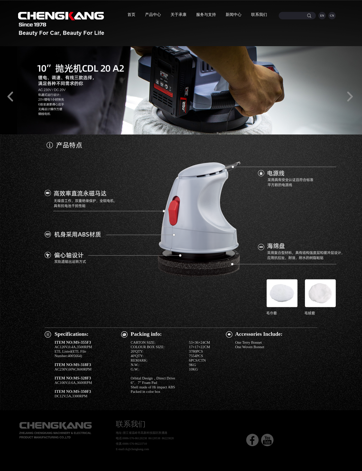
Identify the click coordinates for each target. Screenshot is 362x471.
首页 (131, 14)
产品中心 (153, 14)
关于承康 (178, 14)
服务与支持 (206, 14)
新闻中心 (233, 14)
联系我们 (259, 14)
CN (332, 15)
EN (322, 15)
